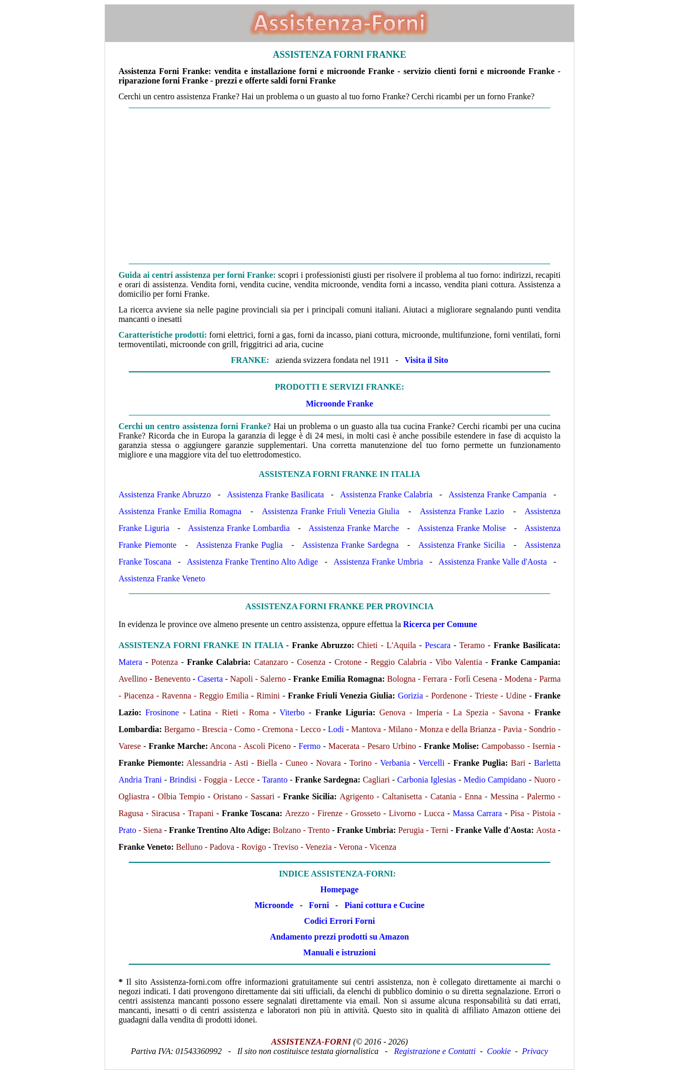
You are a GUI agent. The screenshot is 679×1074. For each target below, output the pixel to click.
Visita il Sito (426, 360)
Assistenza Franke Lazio (462, 511)
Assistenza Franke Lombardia (239, 528)
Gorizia (410, 695)
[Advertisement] (339, 185)
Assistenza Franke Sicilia (461, 544)
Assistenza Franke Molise (462, 528)
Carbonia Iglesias (426, 779)
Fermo (310, 746)
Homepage (340, 889)
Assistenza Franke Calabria (386, 494)
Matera (130, 662)
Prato (127, 830)
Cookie (499, 1051)
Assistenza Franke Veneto (161, 578)
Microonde (273, 905)
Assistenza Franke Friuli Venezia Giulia (330, 511)
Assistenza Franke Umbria (378, 561)
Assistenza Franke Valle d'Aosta (492, 561)
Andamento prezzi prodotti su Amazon (339, 936)
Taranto (275, 779)
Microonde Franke (339, 403)
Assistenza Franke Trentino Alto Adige (252, 561)
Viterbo (292, 712)
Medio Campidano (495, 779)
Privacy (535, 1051)
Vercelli (431, 762)
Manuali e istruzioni (339, 952)
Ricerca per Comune (440, 624)
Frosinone (162, 712)
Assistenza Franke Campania (497, 494)
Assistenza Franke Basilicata (275, 494)
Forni (319, 905)
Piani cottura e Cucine (384, 905)
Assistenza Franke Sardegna (350, 544)
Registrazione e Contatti (435, 1051)
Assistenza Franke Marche (353, 528)
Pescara (437, 645)
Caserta (210, 678)
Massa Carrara (477, 813)
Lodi (336, 729)
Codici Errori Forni (339, 920)
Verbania (395, 762)
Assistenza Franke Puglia (239, 544)
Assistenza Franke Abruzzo (164, 494)
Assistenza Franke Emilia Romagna (179, 511)
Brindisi (183, 779)
